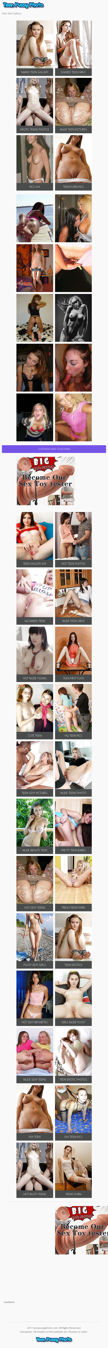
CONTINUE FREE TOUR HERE (54, 449)
